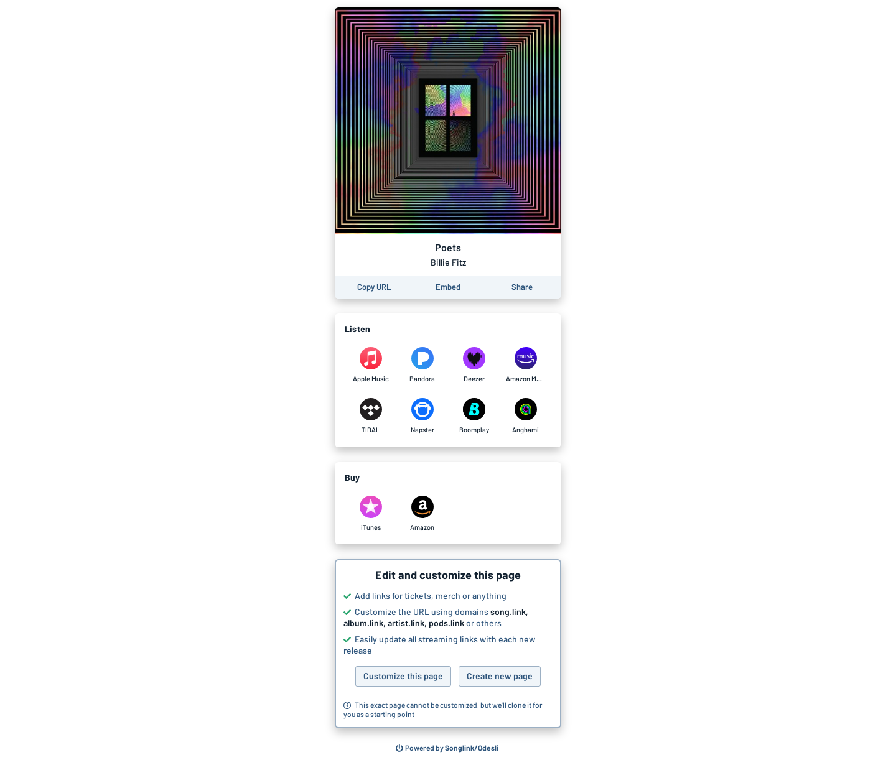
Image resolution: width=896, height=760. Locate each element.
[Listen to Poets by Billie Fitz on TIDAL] (370, 416)
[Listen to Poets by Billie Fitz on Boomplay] (474, 416)
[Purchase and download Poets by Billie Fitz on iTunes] (370, 513)
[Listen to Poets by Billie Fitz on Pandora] (422, 365)
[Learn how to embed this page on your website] (448, 287)
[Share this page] (522, 287)
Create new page (500, 675)
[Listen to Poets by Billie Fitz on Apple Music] (370, 365)
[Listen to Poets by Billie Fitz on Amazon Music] (525, 365)
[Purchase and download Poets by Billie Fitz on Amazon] (422, 513)
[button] (448, 644)
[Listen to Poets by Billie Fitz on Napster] (422, 416)
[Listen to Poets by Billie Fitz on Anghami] (525, 416)
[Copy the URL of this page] (374, 287)
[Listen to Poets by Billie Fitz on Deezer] (474, 365)
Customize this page (403, 675)
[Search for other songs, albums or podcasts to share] (447, 748)
